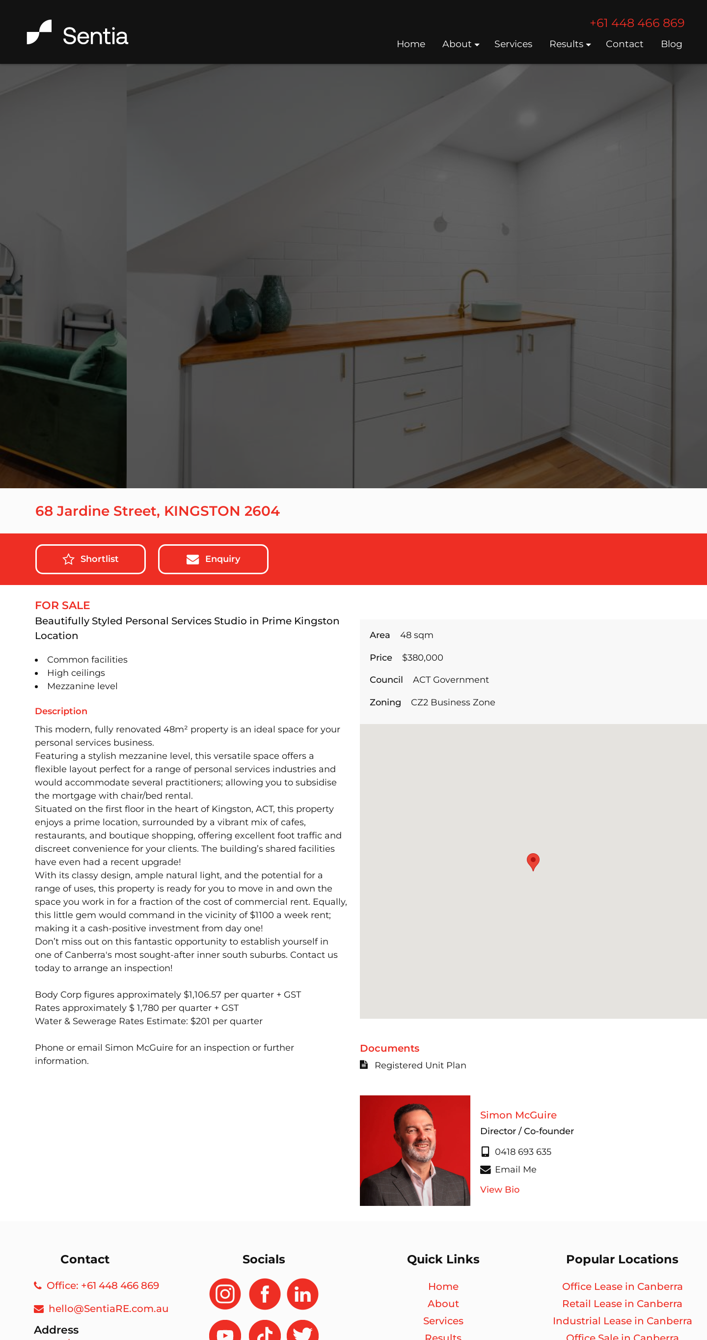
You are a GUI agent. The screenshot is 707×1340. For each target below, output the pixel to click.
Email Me (508, 1169)
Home (412, 44)
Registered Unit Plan (413, 1065)
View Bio (499, 1189)
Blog (673, 44)
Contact (626, 44)
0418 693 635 (515, 1151)
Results (570, 44)
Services (514, 44)
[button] (533, 862)
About (461, 44)
